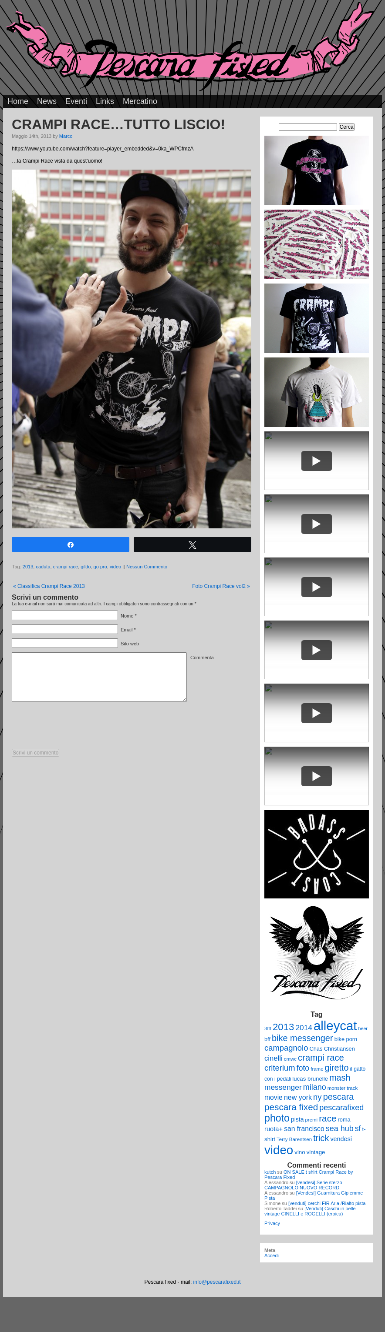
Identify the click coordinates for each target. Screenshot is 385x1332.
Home (17, 101)
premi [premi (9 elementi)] (311, 1119)
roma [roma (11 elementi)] (344, 1119)
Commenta (202, 657)
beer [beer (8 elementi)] (363, 1028)
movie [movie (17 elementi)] (273, 1097)
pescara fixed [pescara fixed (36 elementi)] (291, 1107)
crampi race (65, 566)
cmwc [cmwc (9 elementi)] (290, 1059)
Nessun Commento (146, 566)
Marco (66, 136)
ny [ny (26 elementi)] (317, 1097)
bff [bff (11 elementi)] (267, 1039)
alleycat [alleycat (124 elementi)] (335, 1025)
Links (105, 101)
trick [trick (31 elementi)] (321, 1138)
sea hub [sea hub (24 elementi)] (340, 1128)
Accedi (271, 1255)
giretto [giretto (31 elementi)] (337, 1067)
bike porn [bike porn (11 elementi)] (346, 1039)
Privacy (272, 1223)
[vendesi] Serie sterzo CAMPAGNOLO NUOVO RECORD (303, 1185)
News (47, 101)
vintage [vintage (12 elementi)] (316, 1152)
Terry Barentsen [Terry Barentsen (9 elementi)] (294, 1139)
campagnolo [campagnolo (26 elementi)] (286, 1047)
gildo (86, 566)
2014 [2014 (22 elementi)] (303, 1027)
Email (127, 629)
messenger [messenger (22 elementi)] (283, 1087)
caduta (43, 566)
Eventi (76, 101)
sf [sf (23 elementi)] (358, 1128)
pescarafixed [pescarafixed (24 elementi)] (341, 1107)
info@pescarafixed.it (217, 1282)
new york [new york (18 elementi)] (298, 1097)
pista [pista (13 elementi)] (297, 1119)
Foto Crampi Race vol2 (221, 586)
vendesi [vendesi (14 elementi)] (341, 1138)
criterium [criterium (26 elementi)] (279, 1067)
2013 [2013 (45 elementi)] (283, 1027)
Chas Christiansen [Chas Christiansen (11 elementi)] (332, 1048)
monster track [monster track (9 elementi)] (343, 1088)
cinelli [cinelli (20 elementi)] (273, 1058)
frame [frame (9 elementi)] (317, 1069)
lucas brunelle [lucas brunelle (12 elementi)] (310, 1078)
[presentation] (78, 727)
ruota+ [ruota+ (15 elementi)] (273, 1128)
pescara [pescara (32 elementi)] (338, 1097)
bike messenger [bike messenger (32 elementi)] (302, 1038)
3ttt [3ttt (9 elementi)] (267, 1028)
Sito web (130, 643)
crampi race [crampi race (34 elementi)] (321, 1057)
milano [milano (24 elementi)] (314, 1087)
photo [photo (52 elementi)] (277, 1118)
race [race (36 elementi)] (327, 1118)
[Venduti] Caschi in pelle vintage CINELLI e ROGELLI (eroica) (310, 1211)
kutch (270, 1172)
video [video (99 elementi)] (278, 1150)
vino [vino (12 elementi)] (299, 1152)
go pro (100, 566)
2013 (28, 566)
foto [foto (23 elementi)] (303, 1068)
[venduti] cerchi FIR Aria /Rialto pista (326, 1203)
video (115, 566)
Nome (127, 615)
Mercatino (140, 101)
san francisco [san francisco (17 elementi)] (304, 1128)
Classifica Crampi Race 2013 (49, 586)
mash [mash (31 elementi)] (339, 1077)
